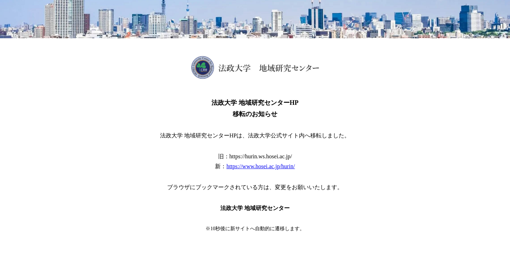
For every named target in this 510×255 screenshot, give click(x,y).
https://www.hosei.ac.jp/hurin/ (260, 166)
